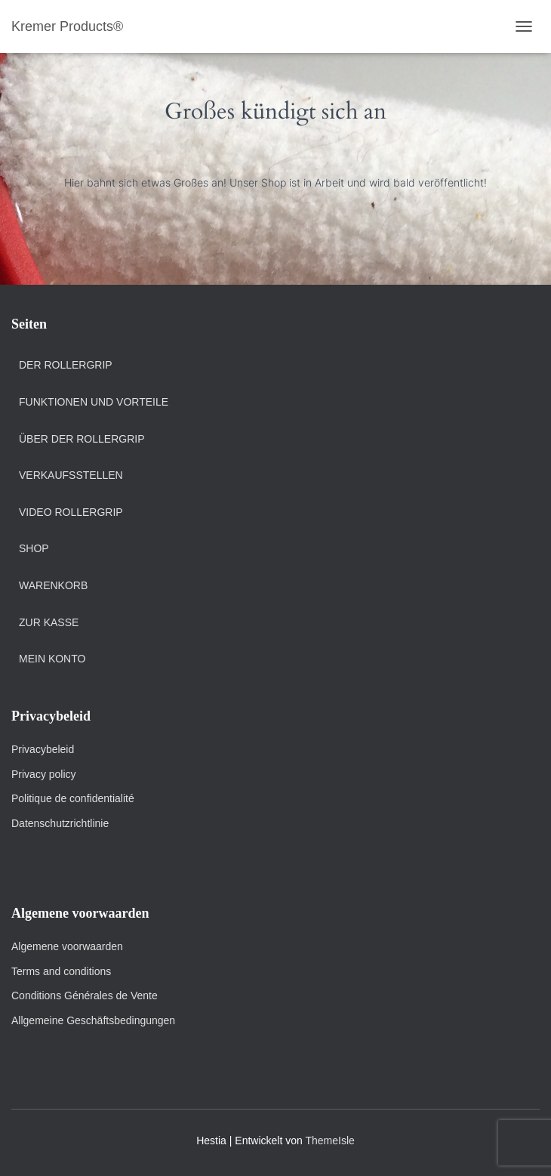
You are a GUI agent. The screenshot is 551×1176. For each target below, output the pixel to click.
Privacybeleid (42, 749)
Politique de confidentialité (72, 798)
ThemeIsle (329, 1140)
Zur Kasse (48, 622)
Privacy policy (43, 774)
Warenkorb (53, 585)
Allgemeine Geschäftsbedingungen (93, 1020)
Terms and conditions (62, 971)
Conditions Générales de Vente (84, 995)
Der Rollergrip (65, 365)
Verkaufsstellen (71, 475)
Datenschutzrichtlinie (60, 823)
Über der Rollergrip (81, 439)
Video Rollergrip (71, 512)
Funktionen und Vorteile (93, 402)
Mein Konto (52, 659)
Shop (34, 548)
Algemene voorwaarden (67, 946)
